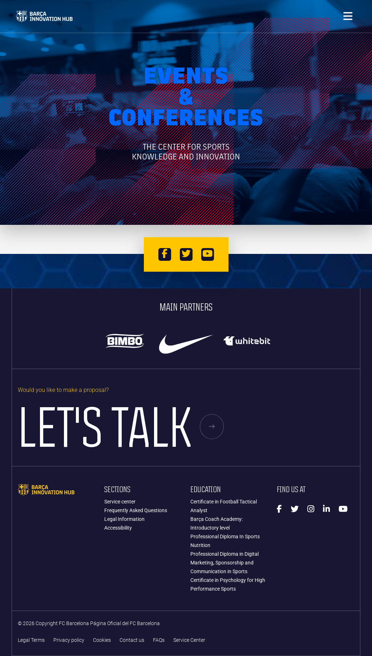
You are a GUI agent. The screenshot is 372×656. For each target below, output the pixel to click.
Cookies (102, 640)
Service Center (189, 640)
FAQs (159, 640)
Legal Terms (31, 640)
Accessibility (118, 528)
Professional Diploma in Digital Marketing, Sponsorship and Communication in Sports (224, 562)
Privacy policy (68, 640)
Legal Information (124, 519)
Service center (120, 502)
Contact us (132, 640)
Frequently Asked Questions (135, 510)
